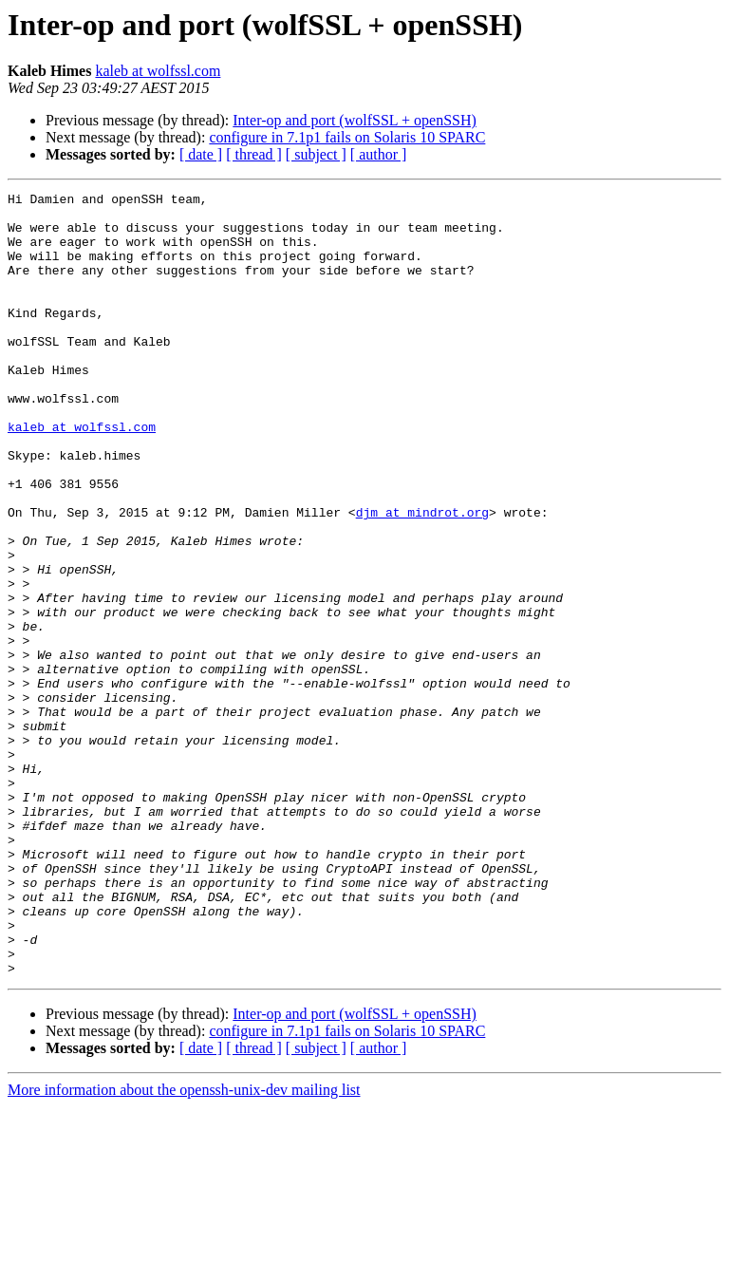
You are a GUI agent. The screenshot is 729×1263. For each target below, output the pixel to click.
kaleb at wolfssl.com (157, 71)
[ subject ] (316, 154)
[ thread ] (254, 154)
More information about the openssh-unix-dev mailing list (184, 1246)
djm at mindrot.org (422, 577)
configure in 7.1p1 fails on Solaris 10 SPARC (347, 137)
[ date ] (200, 154)
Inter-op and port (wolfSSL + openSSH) (355, 120)
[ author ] (378, 154)
